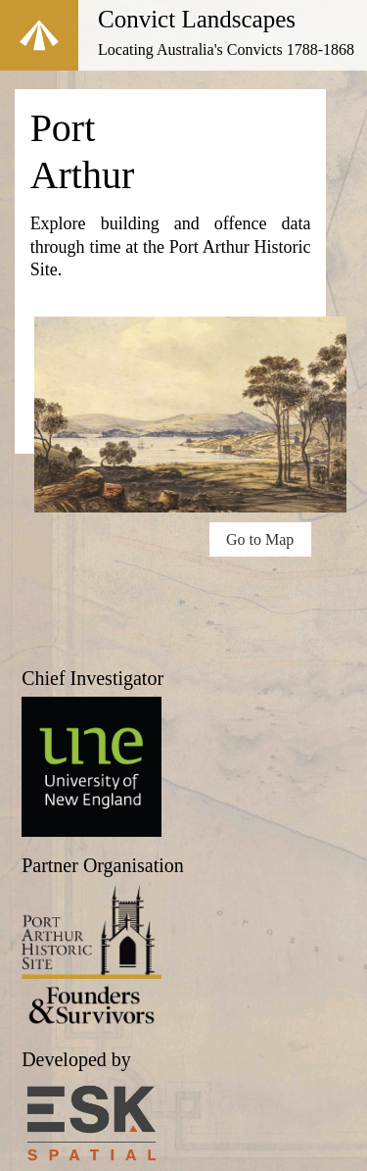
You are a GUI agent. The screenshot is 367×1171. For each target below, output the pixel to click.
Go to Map (260, 539)
